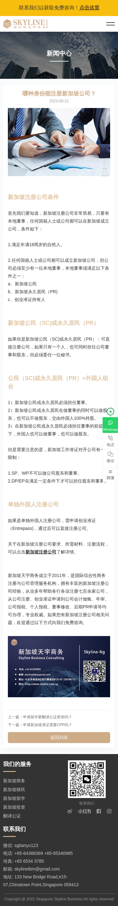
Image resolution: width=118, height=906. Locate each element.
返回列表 (59, 737)
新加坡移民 (14, 789)
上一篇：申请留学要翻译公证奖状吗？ (40, 717)
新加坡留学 (14, 798)
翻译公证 (12, 815)
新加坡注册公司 (40, 551)
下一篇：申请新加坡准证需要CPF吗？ (40, 725)
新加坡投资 (14, 807)
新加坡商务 (14, 780)
